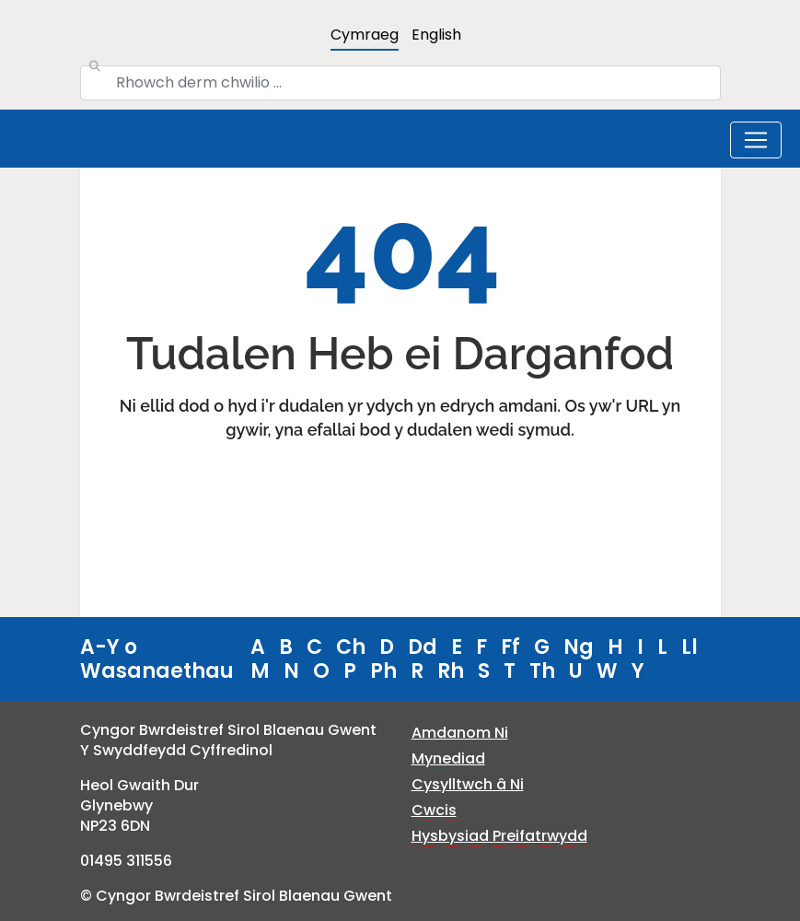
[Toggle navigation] (756, 140)
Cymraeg (364, 34)
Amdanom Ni (460, 732)
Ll (689, 647)
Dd (422, 647)
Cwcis (434, 810)
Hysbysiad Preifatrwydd (499, 835)
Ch (350, 647)
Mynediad (448, 758)
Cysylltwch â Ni (468, 784)
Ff (510, 647)
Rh (450, 671)
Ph (383, 671)
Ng (578, 647)
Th (542, 671)
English (436, 34)
